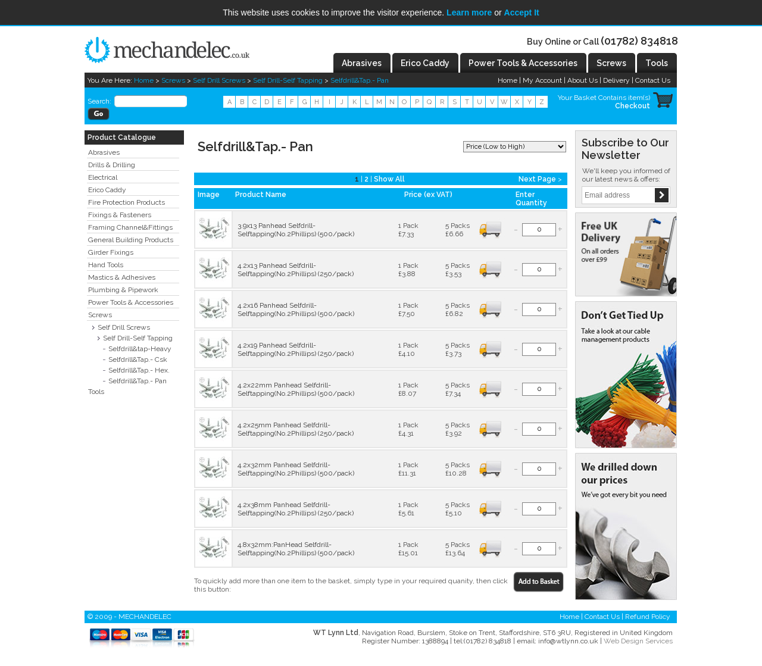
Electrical (102, 177)
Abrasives (104, 152)
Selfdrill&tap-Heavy (139, 349)
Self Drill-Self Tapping (288, 80)
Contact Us (652, 80)
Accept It (521, 12)
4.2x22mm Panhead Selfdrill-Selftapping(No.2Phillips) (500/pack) (296, 389)
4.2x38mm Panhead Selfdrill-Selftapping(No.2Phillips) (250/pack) (296, 509)
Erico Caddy (107, 190)
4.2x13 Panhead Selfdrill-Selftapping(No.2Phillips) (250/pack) (296, 269)
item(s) (639, 97)
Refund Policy (647, 616)
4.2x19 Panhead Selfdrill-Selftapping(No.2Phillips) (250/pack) (296, 349)
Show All (389, 179)
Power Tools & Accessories (130, 302)
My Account (542, 80)
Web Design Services (638, 641)
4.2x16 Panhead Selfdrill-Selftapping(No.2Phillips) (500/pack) (296, 309)
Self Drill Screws (219, 80)
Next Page (537, 179)
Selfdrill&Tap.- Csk (137, 359)
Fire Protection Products (126, 202)
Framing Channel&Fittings (130, 227)
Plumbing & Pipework (123, 290)
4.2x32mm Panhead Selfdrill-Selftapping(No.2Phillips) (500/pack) (296, 469)
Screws (173, 80)
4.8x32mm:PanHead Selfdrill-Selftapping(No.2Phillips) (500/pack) (296, 548)
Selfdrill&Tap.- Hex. (139, 370)
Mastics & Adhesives (121, 277)
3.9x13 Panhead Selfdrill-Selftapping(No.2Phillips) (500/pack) (296, 229)
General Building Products (130, 240)
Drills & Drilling (111, 165)
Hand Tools (105, 265)
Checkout (632, 106)
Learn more (469, 12)
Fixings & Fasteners (119, 215)
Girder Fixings (110, 252)
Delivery (616, 80)
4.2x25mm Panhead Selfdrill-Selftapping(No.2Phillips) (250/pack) (296, 429)
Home (144, 80)
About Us (582, 80)
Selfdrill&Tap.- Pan (359, 80)
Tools (96, 391)
